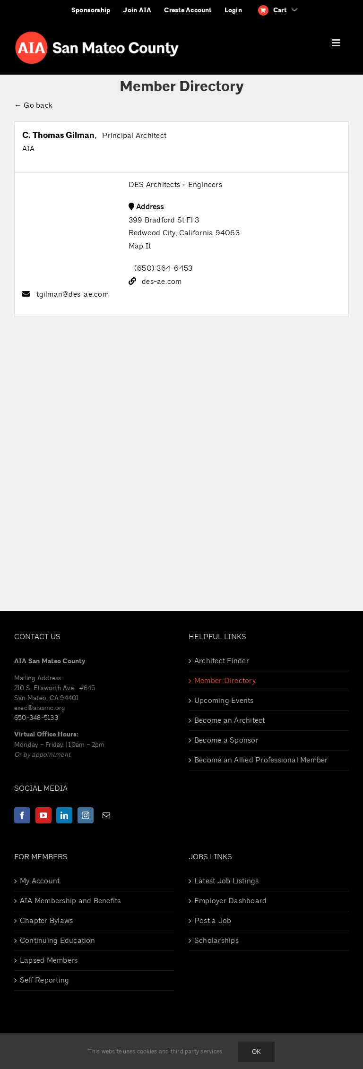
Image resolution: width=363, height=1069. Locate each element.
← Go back (33, 105)
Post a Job (212, 920)
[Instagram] (86, 815)
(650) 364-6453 (163, 268)
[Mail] (106, 815)
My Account (40, 881)
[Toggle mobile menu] (337, 42)
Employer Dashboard (230, 901)
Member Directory (225, 680)
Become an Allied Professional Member (261, 760)
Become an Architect (229, 720)
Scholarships (216, 940)
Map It (140, 246)
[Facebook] (22, 815)
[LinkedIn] (64, 815)
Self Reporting (44, 980)
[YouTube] (43, 815)
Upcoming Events (224, 700)
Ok (256, 1052)
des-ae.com (162, 281)
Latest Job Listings (226, 881)
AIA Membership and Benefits (70, 901)
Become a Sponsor (226, 740)
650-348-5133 (36, 718)
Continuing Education (57, 940)
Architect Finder (221, 661)
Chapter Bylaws (46, 920)
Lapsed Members (49, 960)
